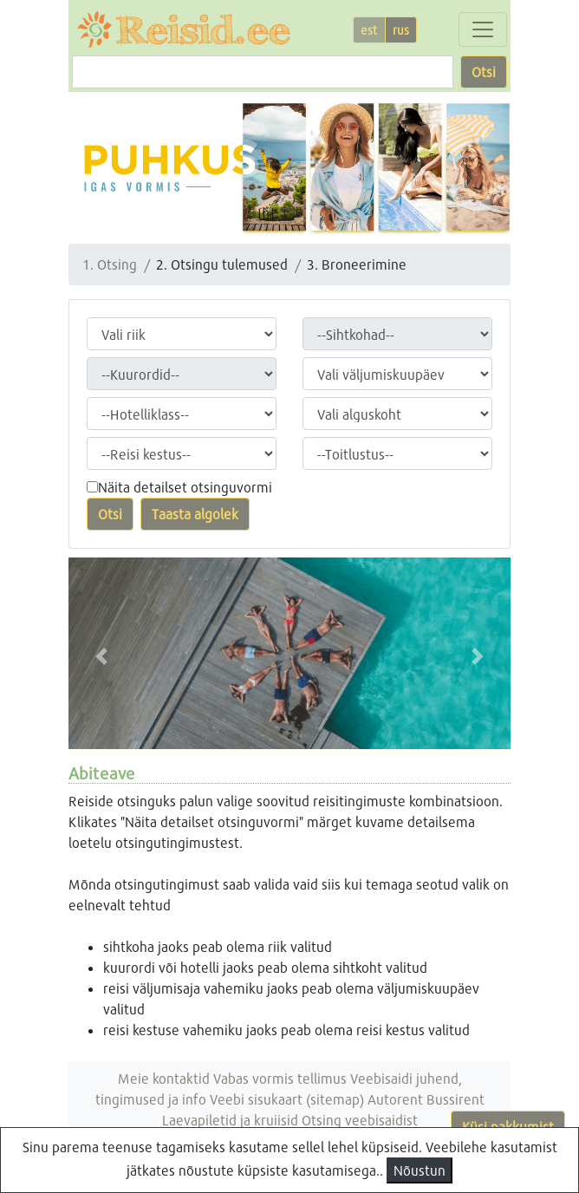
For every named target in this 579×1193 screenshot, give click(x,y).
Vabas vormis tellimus (280, 1078)
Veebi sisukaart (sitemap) (287, 1099)
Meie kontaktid (164, 1078)
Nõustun (420, 1170)
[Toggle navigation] (483, 29)
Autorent (395, 1099)
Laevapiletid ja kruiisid (230, 1120)
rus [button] (401, 30)
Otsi (484, 71)
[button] (101, 656)
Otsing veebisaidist (360, 1120)
